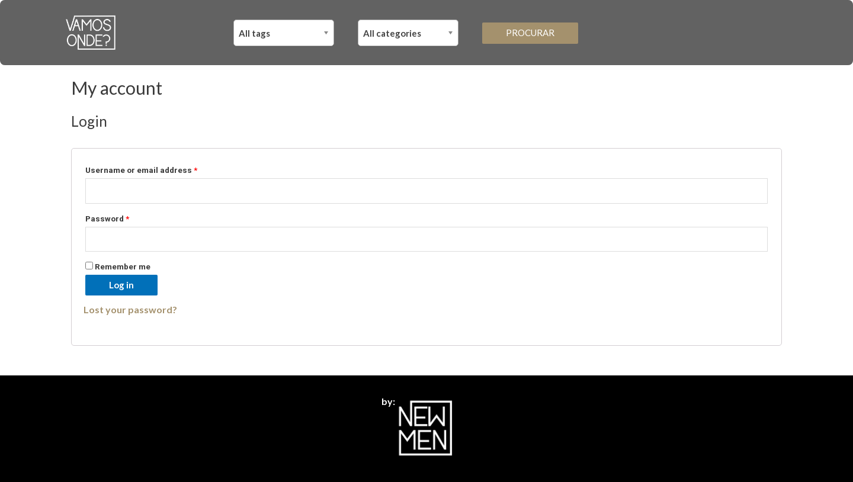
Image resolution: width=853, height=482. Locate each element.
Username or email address (141, 170)
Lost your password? (130, 309)
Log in (121, 284)
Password (107, 218)
